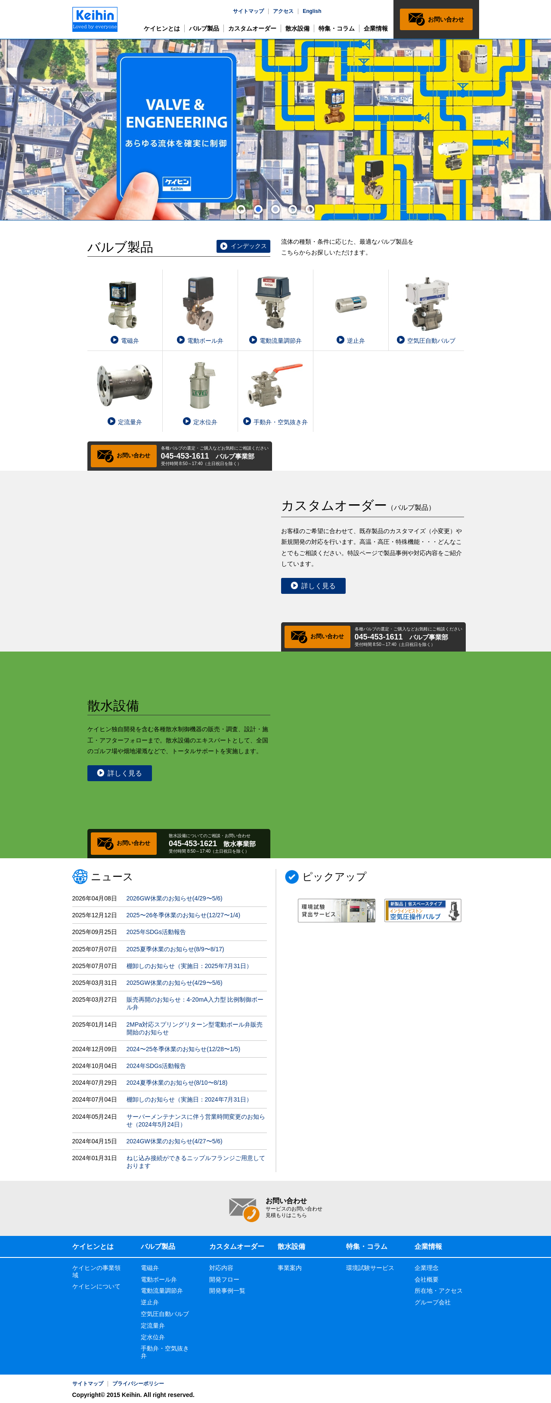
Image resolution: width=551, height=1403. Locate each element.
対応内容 (221, 1267)
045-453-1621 (193, 843)
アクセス (283, 11)
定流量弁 (153, 1325)
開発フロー (224, 1279)
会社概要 (427, 1279)
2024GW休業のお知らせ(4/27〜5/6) (175, 1141)
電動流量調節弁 (162, 1290)
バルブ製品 (204, 28)
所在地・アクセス (439, 1290)
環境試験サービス (370, 1267)
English (312, 11)
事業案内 (290, 1267)
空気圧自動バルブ (165, 1313)
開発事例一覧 (227, 1290)
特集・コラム (337, 28)
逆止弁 (150, 1302)
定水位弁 (153, 1337)
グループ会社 (433, 1302)
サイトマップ (248, 11)
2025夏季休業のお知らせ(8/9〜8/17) (175, 949)
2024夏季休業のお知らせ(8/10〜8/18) (177, 1082)
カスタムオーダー (252, 28)
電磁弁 (150, 1267)
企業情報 (376, 28)
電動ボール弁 (159, 1279)
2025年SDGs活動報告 (156, 931)
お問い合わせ (446, 19)
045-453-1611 (185, 456)
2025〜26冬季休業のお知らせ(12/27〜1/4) (184, 915)
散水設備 (297, 28)
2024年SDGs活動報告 (156, 1065)
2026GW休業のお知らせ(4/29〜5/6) (175, 898)
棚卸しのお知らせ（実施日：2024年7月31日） (190, 1099)
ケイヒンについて (96, 1286)
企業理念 (427, 1267)
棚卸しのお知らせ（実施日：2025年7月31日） (190, 965)
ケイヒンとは (162, 28)
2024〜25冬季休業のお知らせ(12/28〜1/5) (184, 1049)
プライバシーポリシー (138, 1384)
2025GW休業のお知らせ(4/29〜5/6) (175, 982)
